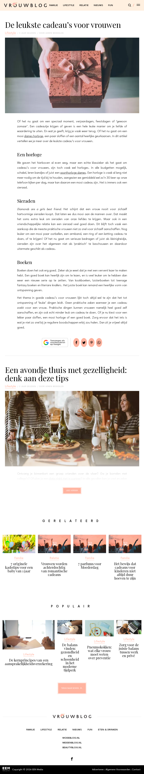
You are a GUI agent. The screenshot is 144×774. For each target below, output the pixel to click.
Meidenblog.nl (72, 744)
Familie (53, 5)
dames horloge (33, 136)
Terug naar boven (70, 691)
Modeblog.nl (71, 740)
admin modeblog (54, 33)
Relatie (84, 5)
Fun (110, 5)
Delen (72, 342)
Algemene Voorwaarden (118, 771)
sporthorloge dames (73, 172)
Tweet (82, 342)
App (103, 342)
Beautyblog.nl (72, 749)
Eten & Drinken (108, 731)
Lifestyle (68, 5)
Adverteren (98, 771)
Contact (136, 771)
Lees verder (72, 492)
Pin (92, 342)
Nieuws (98, 5)
